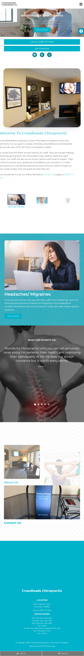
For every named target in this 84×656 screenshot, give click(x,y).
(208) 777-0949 (55, 24)
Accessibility (63, 643)
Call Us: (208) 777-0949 (42, 42)
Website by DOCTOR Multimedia (42, 646)
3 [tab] (42, 404)
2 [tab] (38, 404)
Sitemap (54, 643)
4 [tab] (45, 404)
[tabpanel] (42, 357)
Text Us (63, 653)
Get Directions (42, 48)
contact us (43, 174)
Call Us (21, 653)
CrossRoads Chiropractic (9, 4)
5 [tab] (49, 404)
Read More (42, 30)
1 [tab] (35, 404)
